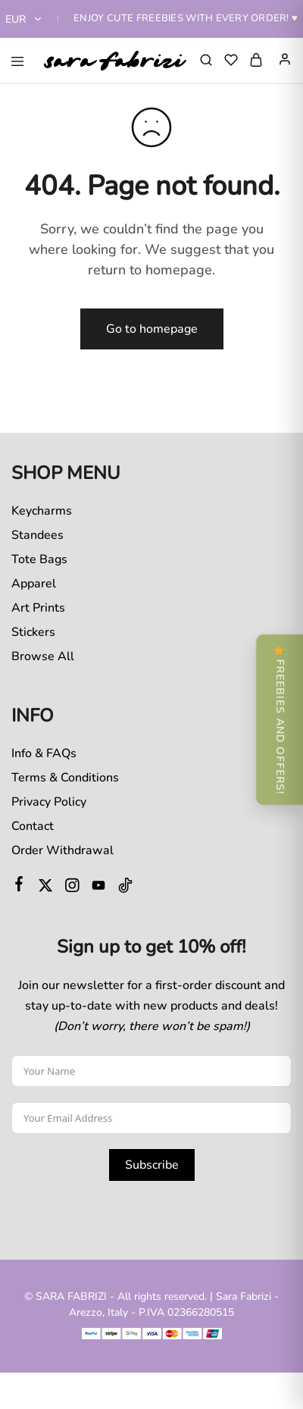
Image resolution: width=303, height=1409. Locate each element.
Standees (37, 535)
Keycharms (41, 511)
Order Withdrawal (62, 850)
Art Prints (38, 608)
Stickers (33, 632)
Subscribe (152, 1165)
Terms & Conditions (65, 777)
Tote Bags (39, 559)
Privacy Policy (48, 802)
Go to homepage (152, 329)
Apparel (33, 583)
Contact (32, 826)
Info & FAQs (44, 753)
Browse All (42, 656)
